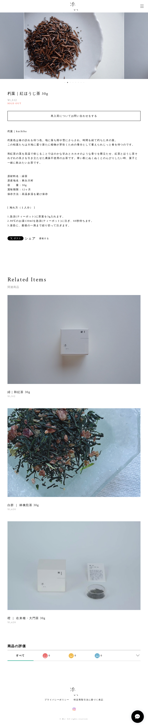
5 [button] (75, 82)
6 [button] (78, 82)
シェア (30, 238)
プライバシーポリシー (57, 700)
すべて (20, 655)
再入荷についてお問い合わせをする (74, 115)
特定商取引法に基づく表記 (88, 700)
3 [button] (70, 82)
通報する (44, 238)
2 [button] (67, 82)
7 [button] (81, 82)
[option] (74, 45)
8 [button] (83, 82)
